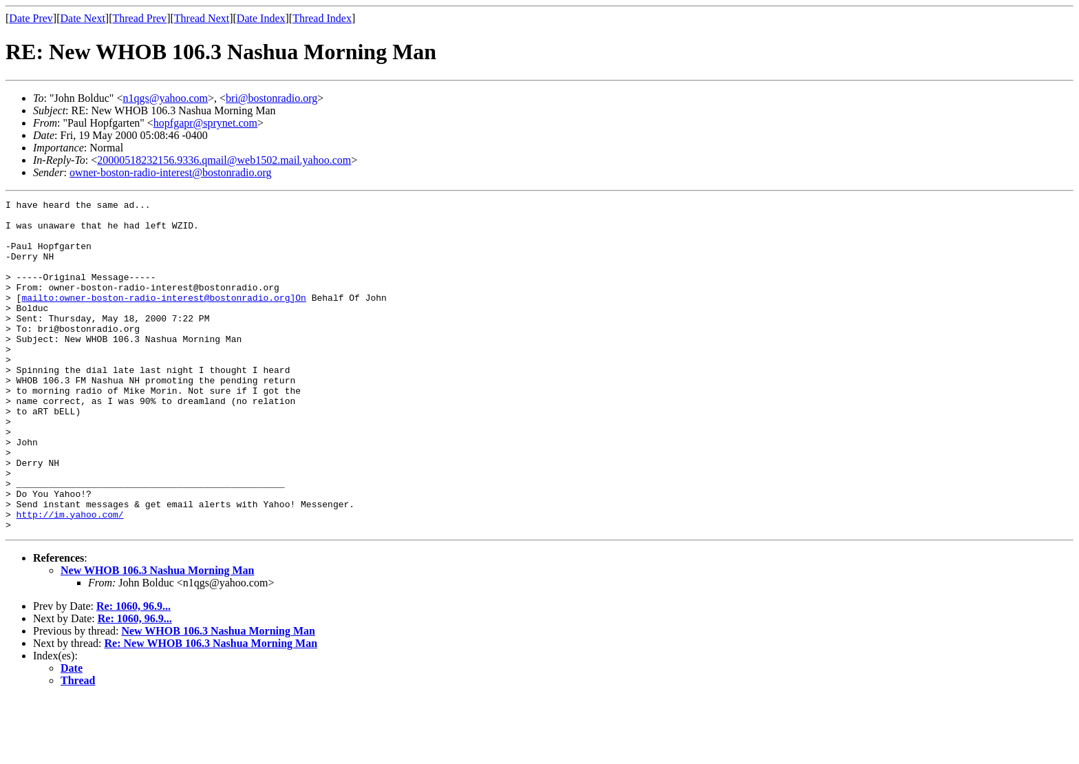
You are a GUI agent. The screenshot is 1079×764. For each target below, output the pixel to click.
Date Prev (31, 18)
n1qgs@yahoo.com (165, 98)
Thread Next (201, 18)
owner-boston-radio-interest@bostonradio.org (171, 172)
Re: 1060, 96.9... (133, 672)
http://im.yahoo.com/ (70, 578)
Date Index (261, 18)
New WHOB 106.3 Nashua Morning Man (158, 636)
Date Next (83, 18)
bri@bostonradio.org (271, 98)
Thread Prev (139, 18)
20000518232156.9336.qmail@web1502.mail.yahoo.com (224, 160)
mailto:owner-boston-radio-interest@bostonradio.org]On (163, 318)
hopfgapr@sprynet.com (205, 123)
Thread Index (322, 18)
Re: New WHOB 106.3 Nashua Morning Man (211, 709)
